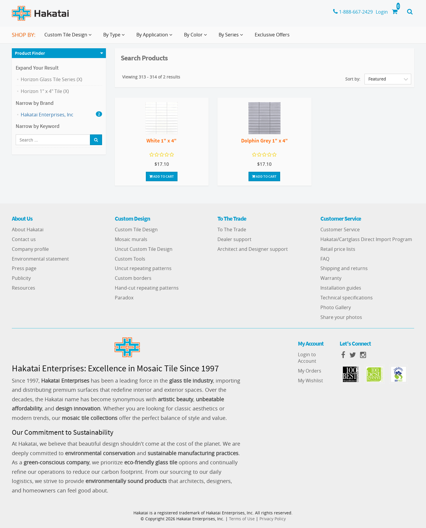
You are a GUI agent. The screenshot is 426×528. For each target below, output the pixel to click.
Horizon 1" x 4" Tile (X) (45, 91)
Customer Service (340, 229)
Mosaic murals (131, 239)
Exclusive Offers (272, 34)
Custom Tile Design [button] (69, 37)
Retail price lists (337, 249)
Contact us (24, 239)
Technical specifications (346, 297)
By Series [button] (232, 37)
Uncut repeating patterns (143, 268)
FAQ (324, 259)
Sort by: (352, 79)
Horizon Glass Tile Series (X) (51, 79)
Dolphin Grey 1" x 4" (264, 140)
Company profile (30, 249)
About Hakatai (27, 229)
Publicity (21, 278)
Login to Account (307, 358)
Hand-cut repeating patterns (147, 288)
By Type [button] (115, 37)
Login (382, 12)
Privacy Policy (272, 518)
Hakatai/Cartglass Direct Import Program (366, 239)
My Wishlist (310, 380)
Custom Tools (130, 259)
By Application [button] (155, 37)
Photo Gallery (335, 307)
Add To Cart (161, 176)
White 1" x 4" (161, 140)
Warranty (330, 278)
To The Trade (231, 229)
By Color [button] (196, 37)
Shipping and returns (344, 268)
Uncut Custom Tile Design (143, 249)
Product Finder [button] (30, 53)
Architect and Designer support (252, 249)
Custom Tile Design (136, 229)
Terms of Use (242, 518)
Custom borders (133, 278)
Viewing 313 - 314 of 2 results (151, 77)
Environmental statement (40, 259)
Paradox (124, 297)
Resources (23, 288)
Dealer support (234, 239)
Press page (24, 268)
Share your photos (341, 317)
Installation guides (340, 288)
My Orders (309, 370)
